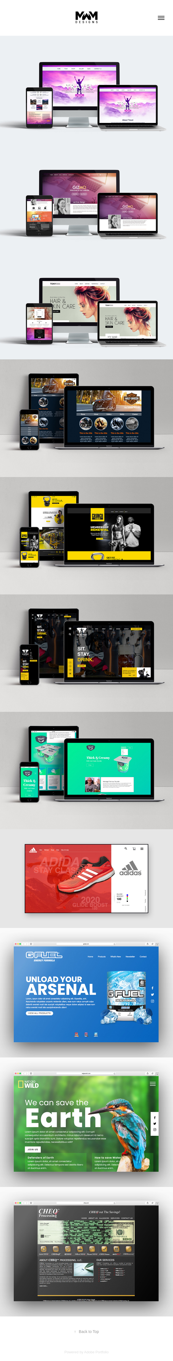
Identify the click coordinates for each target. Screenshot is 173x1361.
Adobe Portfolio (96, 1352)
